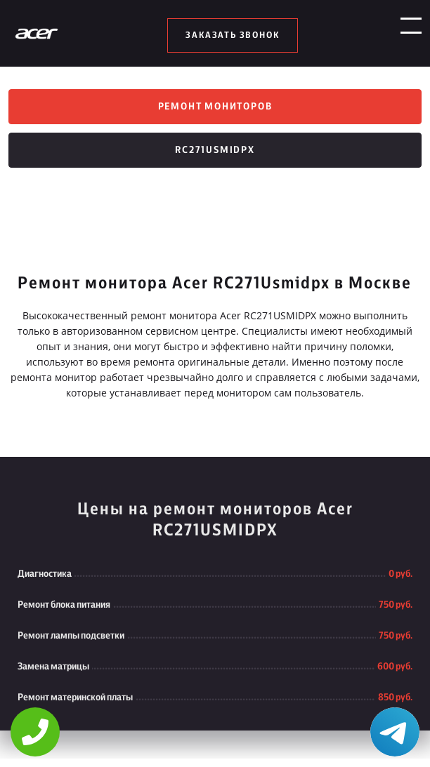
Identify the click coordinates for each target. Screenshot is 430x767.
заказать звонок (232, 35)
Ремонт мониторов (215, 109)
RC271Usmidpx (215, 159)
